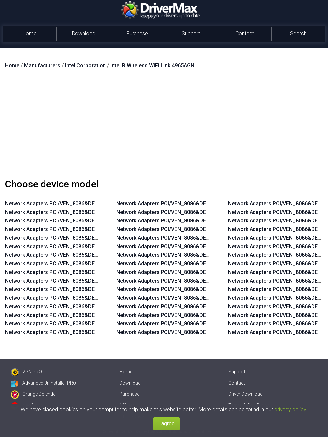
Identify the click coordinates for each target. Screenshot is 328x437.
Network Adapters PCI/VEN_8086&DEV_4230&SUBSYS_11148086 (195, 229)
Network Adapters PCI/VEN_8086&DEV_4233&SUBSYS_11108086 (195, 332)
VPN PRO (26, 371)
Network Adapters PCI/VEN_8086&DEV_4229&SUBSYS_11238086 (84, 238)
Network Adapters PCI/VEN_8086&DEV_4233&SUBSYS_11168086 (195, 281)
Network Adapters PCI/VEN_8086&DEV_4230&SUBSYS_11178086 (195, 203)
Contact (244, 33)
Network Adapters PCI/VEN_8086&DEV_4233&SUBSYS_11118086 (195, 323)
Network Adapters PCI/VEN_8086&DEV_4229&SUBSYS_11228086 (84, 246)
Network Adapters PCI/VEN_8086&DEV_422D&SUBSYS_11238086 (84, 306)
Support (191, 33)
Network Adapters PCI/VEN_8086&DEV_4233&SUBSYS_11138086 (195, 306)
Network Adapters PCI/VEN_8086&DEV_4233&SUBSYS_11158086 (195, 289)
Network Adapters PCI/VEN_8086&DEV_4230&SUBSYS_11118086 (195, 255)
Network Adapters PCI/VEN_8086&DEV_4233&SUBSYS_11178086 (195, 272)
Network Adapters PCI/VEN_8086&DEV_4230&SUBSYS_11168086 (195, 212)
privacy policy (290, 409)
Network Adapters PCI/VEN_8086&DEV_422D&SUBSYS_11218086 (84, 323)
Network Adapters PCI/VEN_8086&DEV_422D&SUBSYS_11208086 (84, 332)
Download (83, 33)
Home (29, 33)
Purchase (137, 33)
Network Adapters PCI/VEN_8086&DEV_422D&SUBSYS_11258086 (84, 289)
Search (298, 33)
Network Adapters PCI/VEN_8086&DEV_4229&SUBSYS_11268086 (84, 212)
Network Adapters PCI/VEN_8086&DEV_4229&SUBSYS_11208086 (84, 263)
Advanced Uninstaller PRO (43, 383)
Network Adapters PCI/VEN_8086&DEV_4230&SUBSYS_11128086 (195, 246)
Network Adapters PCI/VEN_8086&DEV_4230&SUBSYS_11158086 (195, 221)
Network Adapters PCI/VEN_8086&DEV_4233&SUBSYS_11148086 (195, 298)
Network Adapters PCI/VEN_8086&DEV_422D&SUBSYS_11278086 (84, 272)
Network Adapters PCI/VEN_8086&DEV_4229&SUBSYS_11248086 (84, 229)
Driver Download (245, 394)
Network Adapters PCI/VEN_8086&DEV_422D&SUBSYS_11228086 (84, 315)
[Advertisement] (164, 126)
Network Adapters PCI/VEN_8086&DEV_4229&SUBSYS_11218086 (84, 255)
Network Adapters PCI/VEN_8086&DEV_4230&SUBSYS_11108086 (195, 263)
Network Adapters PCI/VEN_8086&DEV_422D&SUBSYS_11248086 (84, 298)
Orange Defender (34, 394)
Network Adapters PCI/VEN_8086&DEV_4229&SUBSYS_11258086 (84, 221)
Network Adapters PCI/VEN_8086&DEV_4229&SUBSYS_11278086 (84, 203)
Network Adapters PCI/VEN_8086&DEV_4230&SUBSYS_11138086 (195, 238)
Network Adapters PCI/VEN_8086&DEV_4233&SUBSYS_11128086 (195, 315)
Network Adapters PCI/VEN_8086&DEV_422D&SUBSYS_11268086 (84, 281)
